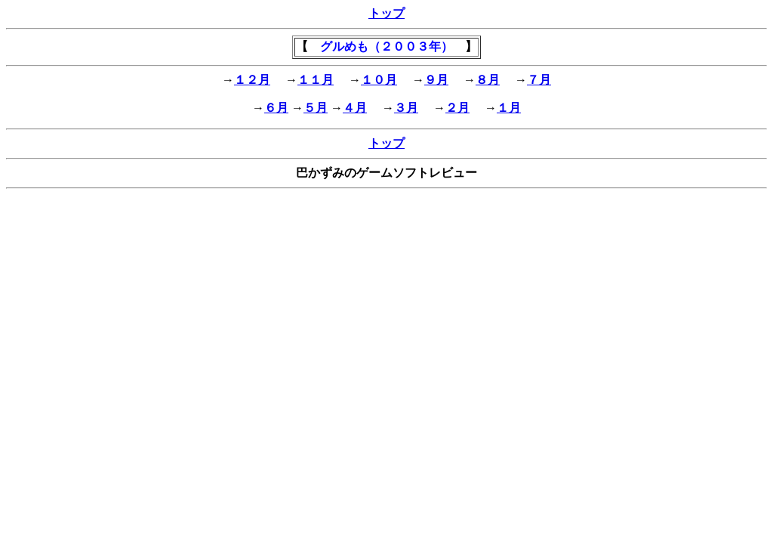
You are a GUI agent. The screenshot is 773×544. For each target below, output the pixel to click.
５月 (315, 107)
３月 (406, 107)
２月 (457, 107)
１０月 (379, 79)
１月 (509, 107)
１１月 (315, 79)
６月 (276, 107)
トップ (386, 13)
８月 (488, 79)
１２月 (252, 79)
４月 (355, 107)
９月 (436, 79)
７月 (539, 79)
